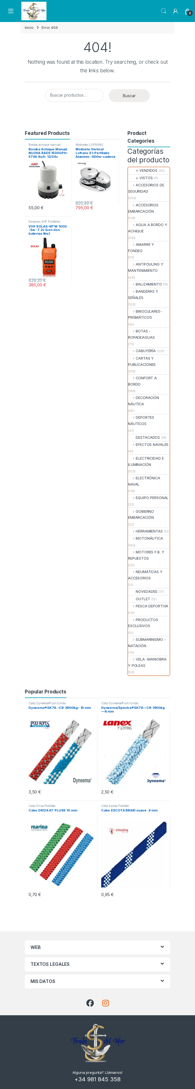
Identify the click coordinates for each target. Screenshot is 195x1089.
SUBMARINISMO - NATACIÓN (147, 642)
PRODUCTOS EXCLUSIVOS (143, 623)
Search (164, 11)
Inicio (29, 27)
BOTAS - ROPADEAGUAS (141, 334)
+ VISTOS (140, 178)
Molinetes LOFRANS (89, 144)
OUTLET (139, 599)
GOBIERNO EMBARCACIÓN (141, 514)
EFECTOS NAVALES (148, 444)
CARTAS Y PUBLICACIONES (142, 361)
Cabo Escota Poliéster (115, 805)
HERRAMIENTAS (145, 531)
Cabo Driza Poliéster (42, 805)
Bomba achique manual (45, 144)
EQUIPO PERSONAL (148, 498)
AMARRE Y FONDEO (141, 247)
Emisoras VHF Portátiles (44, 221)
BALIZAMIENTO (145, 284)
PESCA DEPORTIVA (148, 606)
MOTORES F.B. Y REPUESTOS (146, 555)
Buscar (129, 95)
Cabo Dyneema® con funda (47, 703)
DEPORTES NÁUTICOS (141, 420)
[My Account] (175, 11)
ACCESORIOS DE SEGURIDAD (146, 188)
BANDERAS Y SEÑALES (143, 294)
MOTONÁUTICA (145, 538)
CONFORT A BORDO (142, 381)
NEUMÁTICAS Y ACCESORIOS (145, 575)
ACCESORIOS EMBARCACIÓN (143, 208)
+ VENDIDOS (142, 170)
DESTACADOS (144, 437)
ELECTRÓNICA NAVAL (144, 481)
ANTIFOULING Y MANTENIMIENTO (145, 267)
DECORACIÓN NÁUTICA (143, 401)
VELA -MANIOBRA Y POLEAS (147, 662)
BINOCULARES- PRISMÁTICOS (145, 314)
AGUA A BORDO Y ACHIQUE (147, 228)
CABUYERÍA (142, 351)
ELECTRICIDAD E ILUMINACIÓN (146, 461)
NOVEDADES (142, 591)
